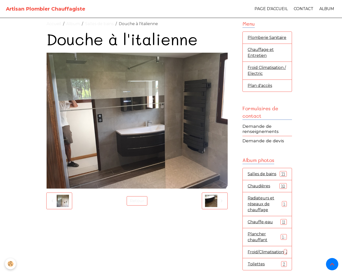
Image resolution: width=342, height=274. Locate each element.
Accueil (54, 23)
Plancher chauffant (267, 237)
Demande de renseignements (260, 129)
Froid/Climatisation (269, 252)
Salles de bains (99, 23)
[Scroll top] (332, 264)
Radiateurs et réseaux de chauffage (267, 204)
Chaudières (267, 186)
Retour (137, 200)
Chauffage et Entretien (261, 52)
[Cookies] (10, 263)
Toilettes (267, 264)
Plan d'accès (260, 85)
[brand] (45, 9)
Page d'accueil (271, 8)
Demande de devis (263, 140)
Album (326, 8)
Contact (303, 8)
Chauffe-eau (267, 222)
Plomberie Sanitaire (267, 37)
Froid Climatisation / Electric (267, 70)
